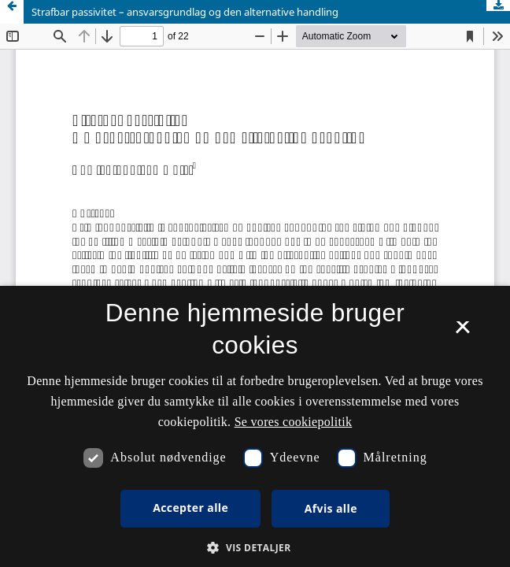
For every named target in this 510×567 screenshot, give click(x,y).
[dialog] (255, 426)
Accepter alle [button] (190, 507)
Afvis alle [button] (331, 508)
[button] (254, 547)
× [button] (462, 332)
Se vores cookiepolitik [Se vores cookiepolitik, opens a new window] (294, 421)
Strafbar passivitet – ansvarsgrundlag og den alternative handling (184, 12)
